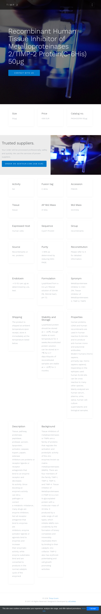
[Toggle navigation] (92, 4)
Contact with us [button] (24, 73)
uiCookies (72, 601)
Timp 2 (12, 4)
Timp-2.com (54, 598)
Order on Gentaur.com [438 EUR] (24, 164)
